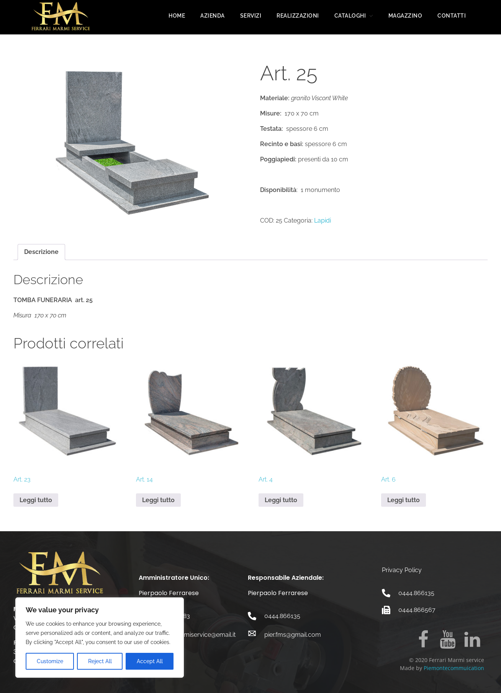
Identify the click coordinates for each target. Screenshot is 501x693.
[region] (99, 637)
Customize (50, 661)
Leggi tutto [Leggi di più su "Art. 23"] (36, 500)
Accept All (150, 661)
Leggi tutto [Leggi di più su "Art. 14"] (158, 500)
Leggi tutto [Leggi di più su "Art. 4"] (281, 500)
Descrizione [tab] (41, 251)
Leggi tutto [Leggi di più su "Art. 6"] (403, 500)
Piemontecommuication (454, 668)
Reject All (100, 661)
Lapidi (322, 220)
